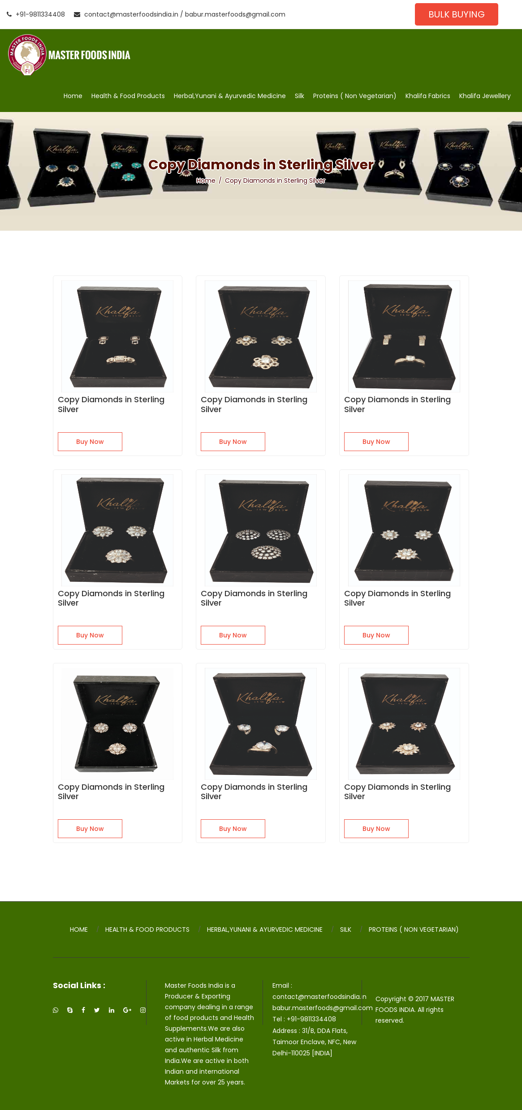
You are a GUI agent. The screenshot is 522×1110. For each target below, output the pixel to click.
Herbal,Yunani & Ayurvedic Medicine (230, 95)
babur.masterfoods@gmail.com (235, 14)
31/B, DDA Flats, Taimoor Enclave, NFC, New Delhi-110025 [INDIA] (314, 1042)
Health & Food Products (128, 95)
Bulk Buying (456, 14)
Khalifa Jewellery (485, 95)
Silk (299, 95)
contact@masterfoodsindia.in (126, 14)
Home (73, 95)
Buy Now (90, 441)
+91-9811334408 (36, 14)
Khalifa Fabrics (428, 95)
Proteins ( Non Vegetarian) (355, 95)
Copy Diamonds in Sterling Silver (111, 404)
